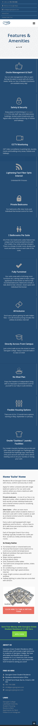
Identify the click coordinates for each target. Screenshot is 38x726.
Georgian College (9, 698)
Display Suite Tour (7, 17)
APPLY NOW (19, 630)
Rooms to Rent (8, 704)
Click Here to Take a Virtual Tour (18, 606)
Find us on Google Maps (10, 6)
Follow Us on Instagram (11, 708)
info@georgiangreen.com (10, 9)
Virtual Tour (5, 13)
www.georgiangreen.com (14, 686)
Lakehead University (10, 700)
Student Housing (9, 702)
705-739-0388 (10, 681)
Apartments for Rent (10, 706)
